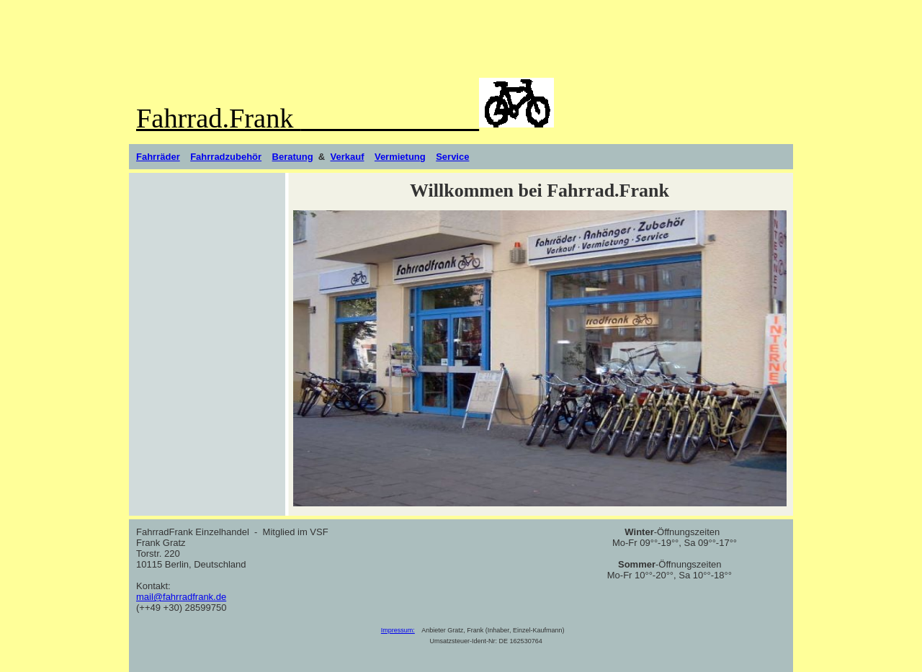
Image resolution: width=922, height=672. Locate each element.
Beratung (292, 156)
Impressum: (398, 630)
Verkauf (347, 156)
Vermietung (400, 156)
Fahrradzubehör (225, 156)
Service (452, 156)
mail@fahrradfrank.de (181, 596)
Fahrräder (158, 156)
